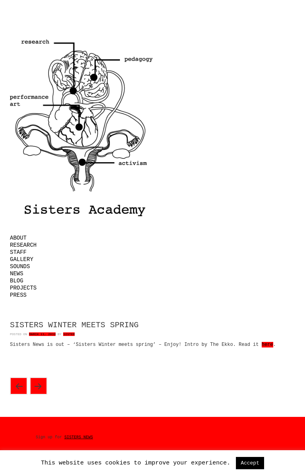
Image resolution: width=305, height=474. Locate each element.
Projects (23, 288)
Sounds (20, 266)
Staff (18, 252)
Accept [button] (250, 463)
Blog (16, 281)
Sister (69, 334)
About (18, 238)
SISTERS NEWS (78, 437)
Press (18, 295)
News (16, 274)
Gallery (21, 259)
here (267, 344)
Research (23, 245)
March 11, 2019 (42, 334)
